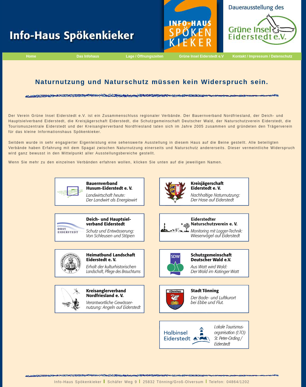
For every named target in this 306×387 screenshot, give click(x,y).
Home (31, 56)
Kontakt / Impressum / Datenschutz (259, 56)
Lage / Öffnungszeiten (144, 56)
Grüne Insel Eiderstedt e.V (201, 56)
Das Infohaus (87, 56)
